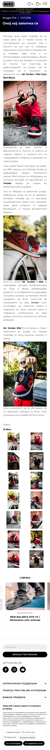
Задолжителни (13, 732)
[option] (25, 11)
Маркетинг (12, 737)
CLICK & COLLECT (25, 9)
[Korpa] (37, 5)
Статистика (29, 732)
